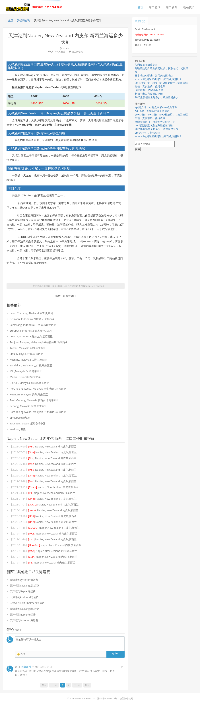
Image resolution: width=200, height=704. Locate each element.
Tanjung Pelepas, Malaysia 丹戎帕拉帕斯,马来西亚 (38, 342)
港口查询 (154, 7)
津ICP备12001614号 (107, 698)
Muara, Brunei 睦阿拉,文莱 (25, 377)
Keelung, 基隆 (18, 429)
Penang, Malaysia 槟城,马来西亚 (28, 406)
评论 (115, 654)
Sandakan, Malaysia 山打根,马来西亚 (31, 365)
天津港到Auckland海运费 (24, 597)
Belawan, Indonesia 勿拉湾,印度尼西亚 (32, 319)
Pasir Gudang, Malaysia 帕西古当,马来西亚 (34, 400)
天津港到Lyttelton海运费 (24, 579)
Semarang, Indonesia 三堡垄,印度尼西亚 (33, 325)
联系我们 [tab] (140, 21)
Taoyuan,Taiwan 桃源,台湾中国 (28, 423)
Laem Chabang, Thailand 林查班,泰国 (31, 313)
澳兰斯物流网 (126, 698)
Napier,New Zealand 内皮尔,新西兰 (54, 527)
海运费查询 (23, 20)
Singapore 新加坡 (20, 417)
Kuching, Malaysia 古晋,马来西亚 (28, 359)
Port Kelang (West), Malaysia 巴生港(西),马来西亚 (38, 388)
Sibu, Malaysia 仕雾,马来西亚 (26, 354)
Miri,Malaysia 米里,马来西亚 (26, 371)
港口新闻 (172, 7)
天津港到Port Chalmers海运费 (27, 603)
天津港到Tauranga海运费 (24, 585)
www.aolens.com (85, 698)
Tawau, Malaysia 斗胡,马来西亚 (28, 348)
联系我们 (189, 7)
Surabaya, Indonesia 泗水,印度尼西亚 (31, 330)
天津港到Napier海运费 (23, 591)
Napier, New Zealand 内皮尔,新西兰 (52, 446)
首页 (140, 7)
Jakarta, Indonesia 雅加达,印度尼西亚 (31, 336)
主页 (10, 20)
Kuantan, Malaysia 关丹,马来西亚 (29, 394)
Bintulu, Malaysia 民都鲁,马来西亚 (29, 383)
